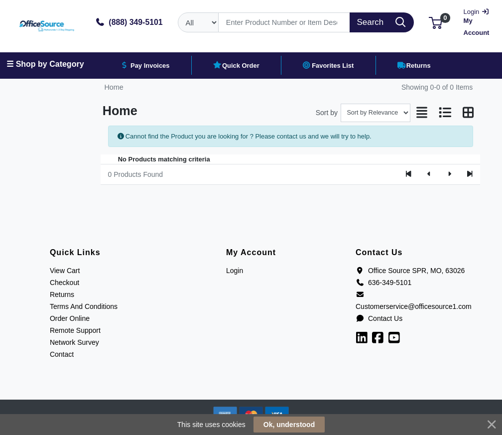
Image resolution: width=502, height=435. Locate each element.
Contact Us (379, 318)
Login (234, 271)
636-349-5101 (383, 283)
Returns (62, 294)
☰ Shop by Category (45, 64)
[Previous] (429, 174)
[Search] (284, 22)
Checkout (64, 283)
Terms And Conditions (84, 306)
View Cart (65, 271)
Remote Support (75, 330)
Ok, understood (289, 425)
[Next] (449, 174)
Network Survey (74, 342)
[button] (435, 22)
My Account (477, 21)
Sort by (327, 113)
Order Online (70, 318)
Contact (62, 354)
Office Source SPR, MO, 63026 (410, 271)
